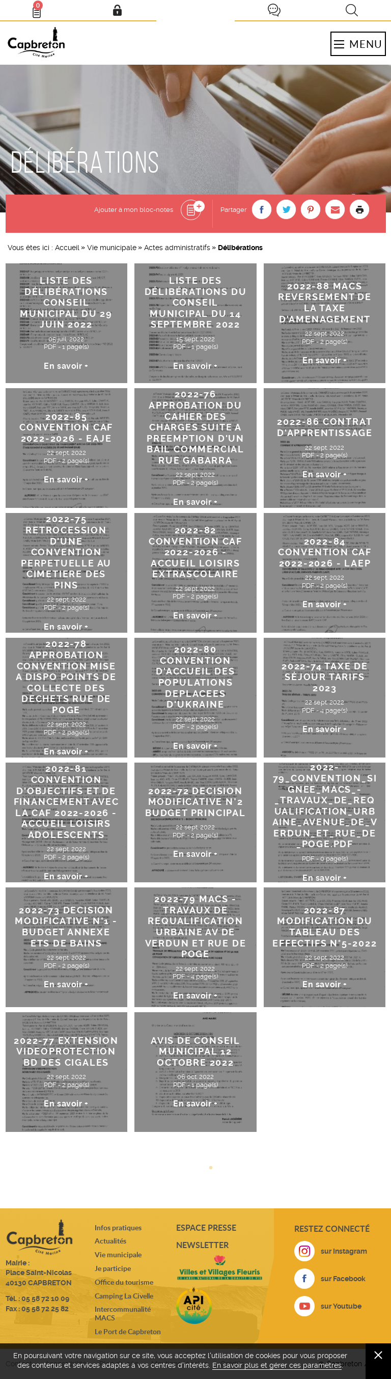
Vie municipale (111, 248)
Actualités (110, 1241)
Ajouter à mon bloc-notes (133, 209)
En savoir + (66, 366)
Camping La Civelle (124, 1296)
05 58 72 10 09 (45, 1298)
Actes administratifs (177, 248)
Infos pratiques (118, 1227)
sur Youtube (341, 1306)
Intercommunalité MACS (123, 1313)
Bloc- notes (41, 8)
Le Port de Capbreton (128, 1331)
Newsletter (202, 1245)
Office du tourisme (124, 1282)
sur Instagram (344, 1251)
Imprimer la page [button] (359, 209)
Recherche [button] (352, 10)
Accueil (67, 248)
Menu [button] (358, 44)
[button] (261, 209)
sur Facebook (343, 1279)
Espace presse (206, 1227)
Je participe (274, 10)
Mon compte (117, 10)
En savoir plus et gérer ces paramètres (277, 1365)
